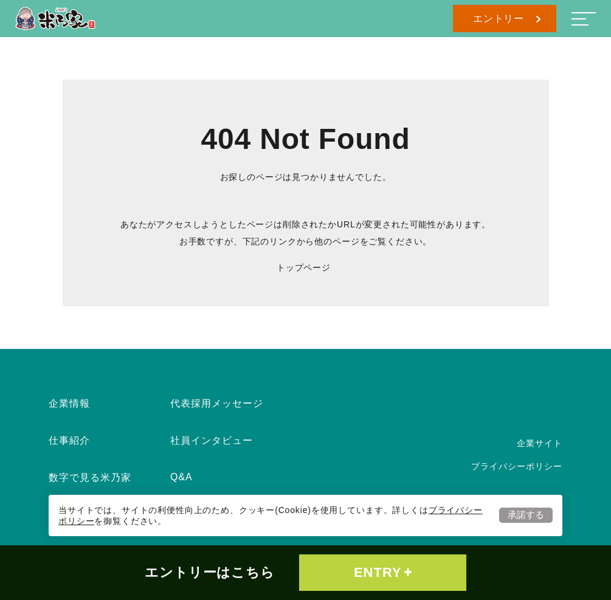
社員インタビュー (211, 440)
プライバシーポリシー (516, 466)
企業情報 (69, 403)
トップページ (304, 267)
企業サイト (539, 443)
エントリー (506, 18)
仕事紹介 (69, 440)
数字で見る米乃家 (90, 477)
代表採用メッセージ (216, 403)
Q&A (181, 477)
